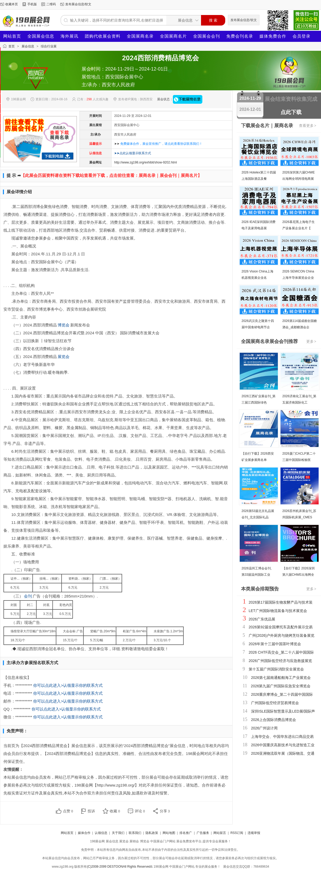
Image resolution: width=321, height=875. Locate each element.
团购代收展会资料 (103, 36)
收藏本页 (11, 4)
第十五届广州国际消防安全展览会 (276, 669)
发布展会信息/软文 (78, 4)
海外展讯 (69, 36)
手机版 (32, 4)
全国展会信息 (40, 36)
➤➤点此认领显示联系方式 (132, 153)
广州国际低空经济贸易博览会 (275, 703)
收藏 (115, 811)
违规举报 (254, 833)
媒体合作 (84, 833)
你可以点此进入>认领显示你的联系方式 (68, 685)
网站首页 (12, 36)
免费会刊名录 (239, 36)
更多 (311, 341)
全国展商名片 (173, 36)
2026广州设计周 (264, 728)
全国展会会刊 (206, 36)
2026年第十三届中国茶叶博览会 (275, 644)
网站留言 (219, 833)
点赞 (68, 811)
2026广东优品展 (262, 619)
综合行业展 (49, 46)
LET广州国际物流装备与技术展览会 (278, 611)
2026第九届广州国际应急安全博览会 (280, 686)
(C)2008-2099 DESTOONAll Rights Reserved (119, 866)
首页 (11, 46)
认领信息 (101, 833)
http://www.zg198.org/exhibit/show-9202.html (145, 162)
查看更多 (308, 125)
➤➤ (158, 144)
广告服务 (203, 833)
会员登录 (301, 36)
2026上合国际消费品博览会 (273, 720)
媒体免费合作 (272, 36)
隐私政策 (152, 833)
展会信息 (28, 46)
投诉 (91, 811)
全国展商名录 (140, 36)
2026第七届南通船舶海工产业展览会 (281, 677)
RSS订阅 (236, 833)
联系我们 (135, 833)
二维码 (51, 4)
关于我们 (118, 833)
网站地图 (169, 833)
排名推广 (185, 833)
